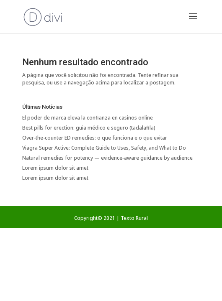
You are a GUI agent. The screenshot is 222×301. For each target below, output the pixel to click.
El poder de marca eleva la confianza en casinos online (87, 117)
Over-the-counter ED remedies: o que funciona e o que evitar (94, 137)
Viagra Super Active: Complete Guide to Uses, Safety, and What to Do (104, 147)
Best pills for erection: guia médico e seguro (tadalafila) (88, 127)
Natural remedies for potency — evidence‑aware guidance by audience (107, 157)
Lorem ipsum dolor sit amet (55, 167)
